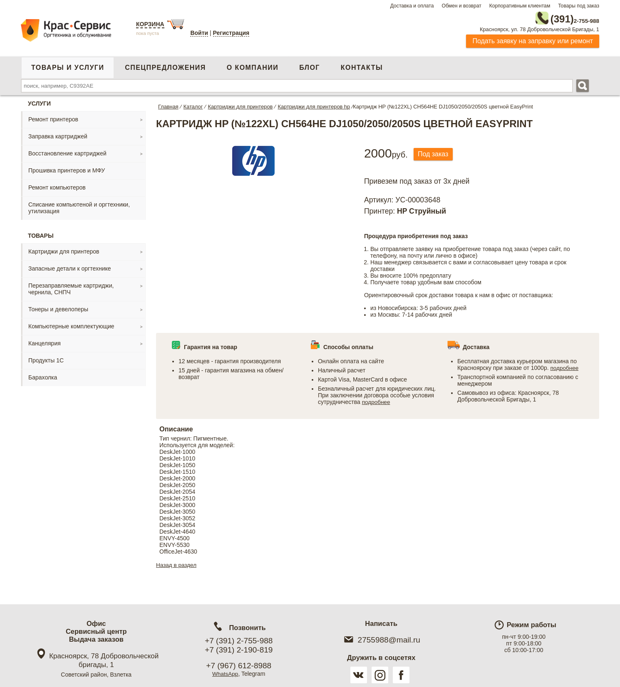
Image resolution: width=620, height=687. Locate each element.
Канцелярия (44, 341)
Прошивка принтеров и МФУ (66, 168)
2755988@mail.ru (381, 639)
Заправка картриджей (57, 134)
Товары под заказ (578, 6)
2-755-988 (557, 17)
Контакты (362, 65)
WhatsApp (225, 673)
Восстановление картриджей (67, 151)
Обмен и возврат (461, 6)
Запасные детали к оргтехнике (69, 266)
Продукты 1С (46, 358)
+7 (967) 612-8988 (238, 665)
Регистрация (231, 33)
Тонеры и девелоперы (58, 307)
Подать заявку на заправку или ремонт (532, 39)
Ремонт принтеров (53, 117)
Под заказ (435, 152)
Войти (199, 33)
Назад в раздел (177, 563)
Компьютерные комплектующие (71, 324)
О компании (252, 65)
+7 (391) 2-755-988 (239, 640)
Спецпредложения (165, 65)
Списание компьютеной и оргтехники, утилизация (79, 206)
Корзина (150, 24)
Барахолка (42, 375)
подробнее (376, 400)
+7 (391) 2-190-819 (239, 649)
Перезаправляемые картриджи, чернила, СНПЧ (71, 287)
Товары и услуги (67, 65)
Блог (309, 65)
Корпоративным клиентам (520, 6)
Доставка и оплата (412, 6)
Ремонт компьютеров (57, 185)
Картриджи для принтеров (63, 249)
